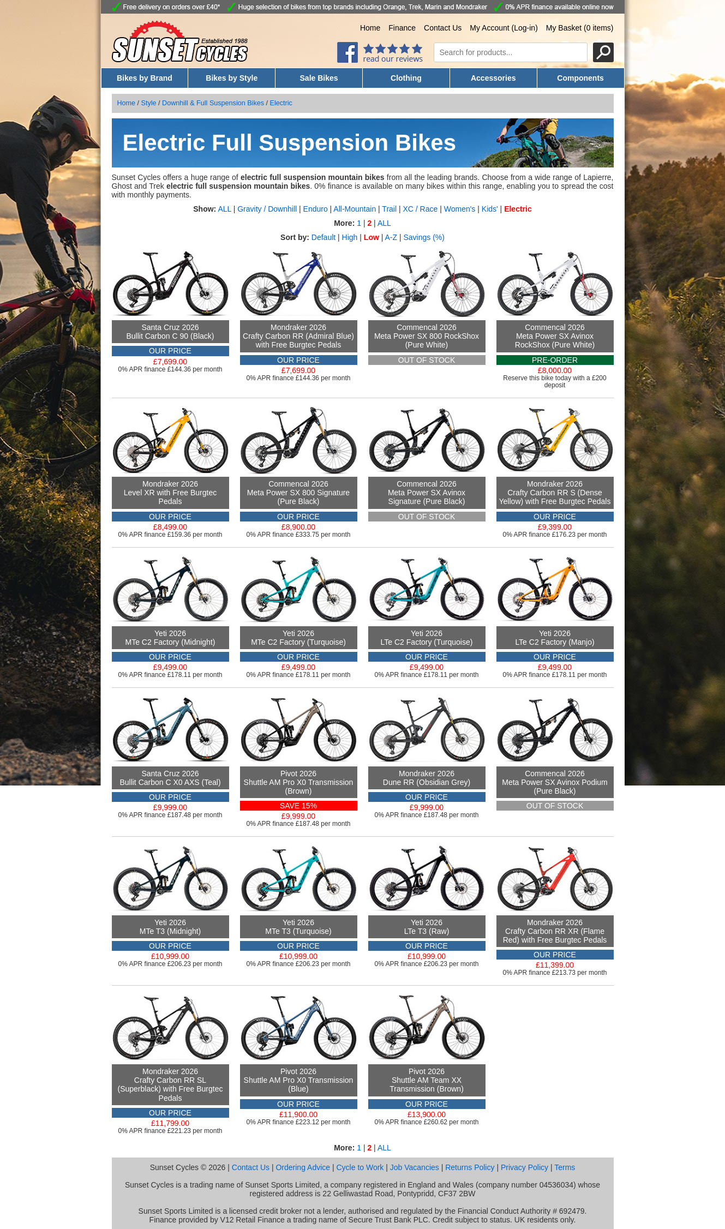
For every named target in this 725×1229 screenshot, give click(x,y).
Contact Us (443, 27)
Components (580, 78)
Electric (281, 103)
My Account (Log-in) (504, 27)
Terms (564, 1167)
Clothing (406, 78)
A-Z (391, 237)
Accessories (493, 78)
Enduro (315, 209)
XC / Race (420, 209)
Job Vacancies (414, 1167)
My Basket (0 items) (580, 27)
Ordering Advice (302, 1167)
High (350, 237)
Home (370, 27)
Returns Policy (469, 1167)
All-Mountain (354, 209)
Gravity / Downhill (267, 209)
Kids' (490, 209)
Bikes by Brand (144, 78)
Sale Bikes (319, 78)
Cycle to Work (360, 1167)
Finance (402, 27)
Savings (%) (423, 237)
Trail (389, 209)
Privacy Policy (524, 1167)
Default (323, 237)
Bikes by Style (231, 78)
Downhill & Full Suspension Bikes (213, 103)
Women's (460, 209)
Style (149, 103)
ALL (224, 209)
